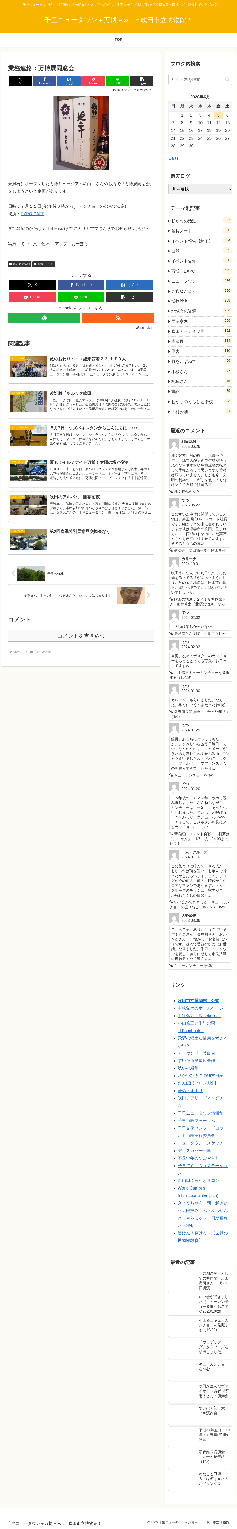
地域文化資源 (201, 311)
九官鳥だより (201, 291)
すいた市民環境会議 (196, 1060)
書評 (201, 391)
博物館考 (201, 301)
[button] (141, 81)
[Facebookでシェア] (44, 81)
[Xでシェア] (20, 81)
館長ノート (201, 230)
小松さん (201, 371)
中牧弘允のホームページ (201, 1008)
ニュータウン (201, 280)
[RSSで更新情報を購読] (118, 318)
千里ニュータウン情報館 (201, 1113)
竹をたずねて (201, 361)
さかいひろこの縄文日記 (201, 1075)
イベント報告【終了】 (201, 240)
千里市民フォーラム (196, 1120)
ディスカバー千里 (194, 1150)
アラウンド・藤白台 (196, 1053)
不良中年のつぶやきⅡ (198, 1158)
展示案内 (201, 321)
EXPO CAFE (32, 214)
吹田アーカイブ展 (201, 331)
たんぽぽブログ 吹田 (197, 1083)
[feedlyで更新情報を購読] (44, 318)
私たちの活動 (19, 264)
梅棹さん (201, 381)
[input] (200, 80)
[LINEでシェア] (117, 81)
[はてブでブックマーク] (69, 81)
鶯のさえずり (190, 1090)
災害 (201, 351)
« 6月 (173, 158)
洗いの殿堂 (188, 1068)
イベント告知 (201, 260)
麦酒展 (201, 341)
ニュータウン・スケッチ (201, 1143)
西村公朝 (201, 411)
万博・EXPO (43, 264)
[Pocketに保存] (93, 81)
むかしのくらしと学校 (201, 401)
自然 (201, 250)
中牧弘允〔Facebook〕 (199, 1015)
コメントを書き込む (81, 636)
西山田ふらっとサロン (198, 1180)
